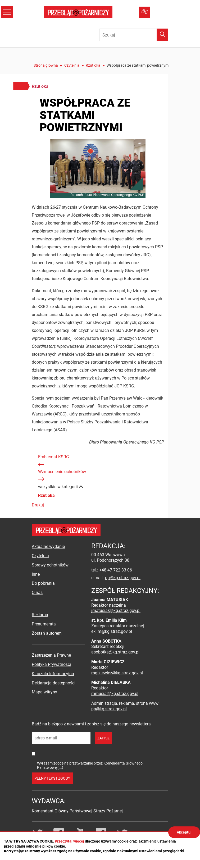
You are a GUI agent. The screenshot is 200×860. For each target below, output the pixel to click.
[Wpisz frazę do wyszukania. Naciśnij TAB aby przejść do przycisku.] (133, 35)
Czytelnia (71, 65)
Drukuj (38, 504)
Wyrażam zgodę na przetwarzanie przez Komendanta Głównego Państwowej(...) (90, 765)
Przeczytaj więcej (69, 841)
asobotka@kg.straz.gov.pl (115, 652)
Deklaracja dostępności (53, 682)
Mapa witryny (44, 691)
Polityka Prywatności (51, 664)
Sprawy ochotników (50, 565)
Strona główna (46, 65)
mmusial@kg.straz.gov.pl (114, 693)
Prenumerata (44, 623)
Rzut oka (93, 65)
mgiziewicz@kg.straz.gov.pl (117, 672)
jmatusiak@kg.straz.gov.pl (115, 610)
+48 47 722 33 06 (115, 570)
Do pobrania (43, 583)
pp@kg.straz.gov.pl (122, 577)
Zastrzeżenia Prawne (51, 655)
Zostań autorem (47, 633)
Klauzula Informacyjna (53, 673)
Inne (36, 574)
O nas (37, 592)
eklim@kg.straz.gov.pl (111, 631)
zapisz (103, 738)
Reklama (40, 614)
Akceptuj (184, 832)
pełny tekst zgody (52, 778)
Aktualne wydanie (48, 546)
